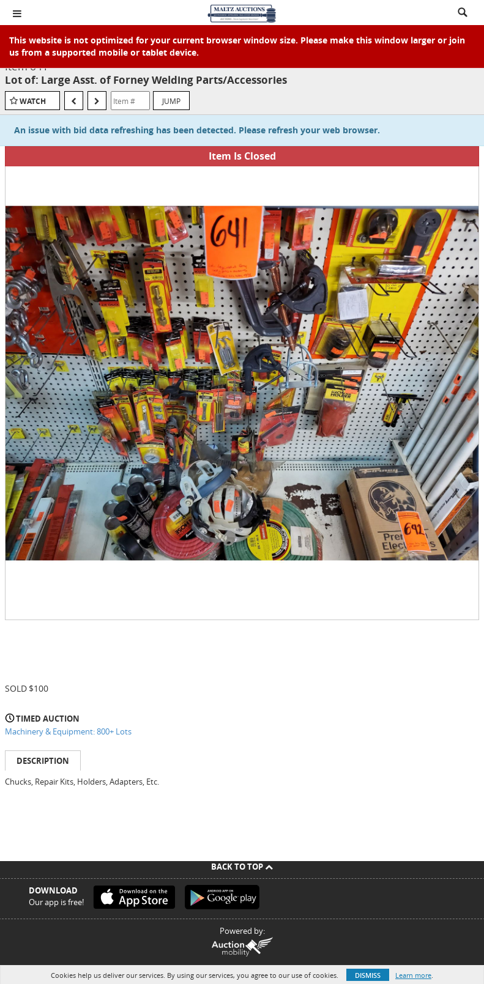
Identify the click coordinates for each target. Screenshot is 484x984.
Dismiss (368, 975)
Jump (171, 101)
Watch (33, 101)
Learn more (413, 975)
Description (43, 760)
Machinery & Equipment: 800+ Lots (68, 731)
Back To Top (242, 866)
